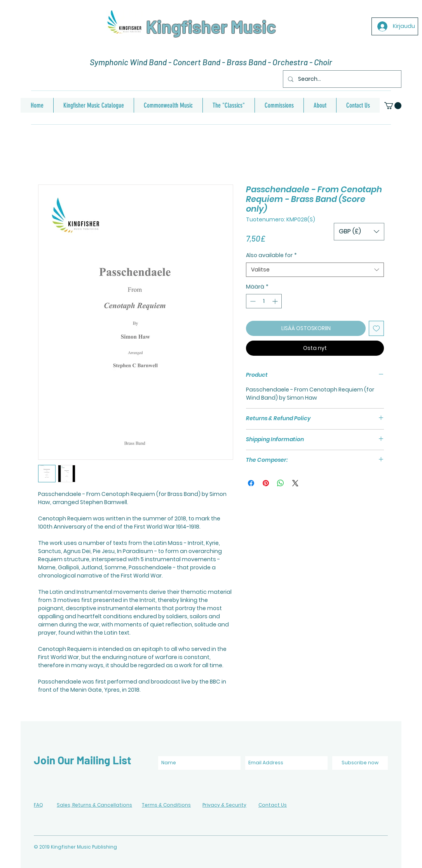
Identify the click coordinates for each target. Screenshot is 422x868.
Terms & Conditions (166, 805)
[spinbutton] (264, 301)
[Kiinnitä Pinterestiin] (265, 483)
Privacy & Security (224, 805)
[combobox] (315, 270)
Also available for (271, 255)
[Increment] (276, 301)
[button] (392, 105)
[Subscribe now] (360, 763)
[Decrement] (252, 301)
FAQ (38, 805)
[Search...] (341, 79)
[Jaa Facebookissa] (251, 483)
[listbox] (359, 231)
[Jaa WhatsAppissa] (280, 483)
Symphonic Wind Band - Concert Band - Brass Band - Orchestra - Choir (211, 62)
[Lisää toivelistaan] (376, 328)
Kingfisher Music (211, 26)
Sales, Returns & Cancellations (94, 805)
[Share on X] (295, 483)
